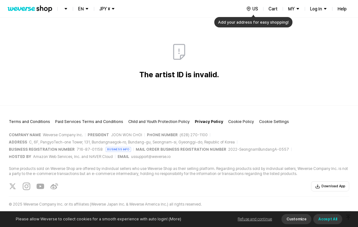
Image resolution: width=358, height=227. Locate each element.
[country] (252, 9)
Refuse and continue (255, 219)
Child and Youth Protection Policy (159, 121)
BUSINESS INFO (118, 149)
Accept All (327, 219)
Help (342, 8)
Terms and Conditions (29, 121)
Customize (296, 219)
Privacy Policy (209, 121)
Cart (273, 8)
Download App (330, 186)
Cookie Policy (241, 121)
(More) (174, 219)
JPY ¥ (104, 8)
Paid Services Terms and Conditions (89, 121)
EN (81, 8)
